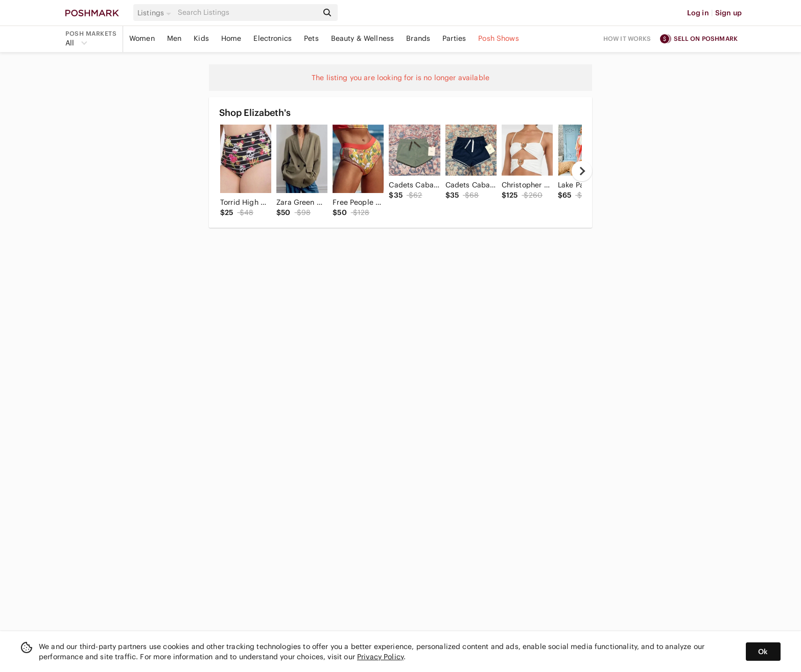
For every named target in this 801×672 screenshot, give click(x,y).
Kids (201, 38)
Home (231, 38)
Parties (454, 38)
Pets (311, 38)
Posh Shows (498, 38)
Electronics (272, 38)
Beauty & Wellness (362, 38)
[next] (582, 171)
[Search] (246, 12)
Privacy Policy (380, 656)
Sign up (728, 12)
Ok (763, 651)
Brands (418, 38)
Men (174, 38)
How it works (627, 38)
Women (142, 38)
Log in (698, 12)
